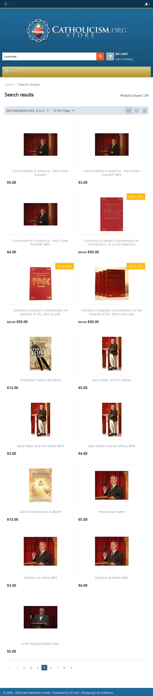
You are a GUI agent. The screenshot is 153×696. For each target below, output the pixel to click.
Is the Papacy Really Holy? (40, 644)
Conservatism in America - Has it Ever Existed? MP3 (112, 173)
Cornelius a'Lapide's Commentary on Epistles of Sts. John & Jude (40, 312)
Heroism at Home (112, 512)
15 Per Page (63, 110)
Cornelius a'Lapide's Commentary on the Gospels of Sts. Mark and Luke (111, 312)
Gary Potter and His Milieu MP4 (111, 446)
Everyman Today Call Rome (40, 380)
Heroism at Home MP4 (111, 578)
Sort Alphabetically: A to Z (27, 110)
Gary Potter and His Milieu (111, 380)
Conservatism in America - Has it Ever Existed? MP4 (40, 243)
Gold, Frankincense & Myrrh (40, 512)
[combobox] (49, 56)
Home (9, 84)
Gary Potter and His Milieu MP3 (40, 446)
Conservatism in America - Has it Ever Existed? (40, 173)
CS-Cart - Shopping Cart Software (91, 693)
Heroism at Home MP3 (40, 578)
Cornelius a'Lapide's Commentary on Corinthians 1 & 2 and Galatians (111, 243)
